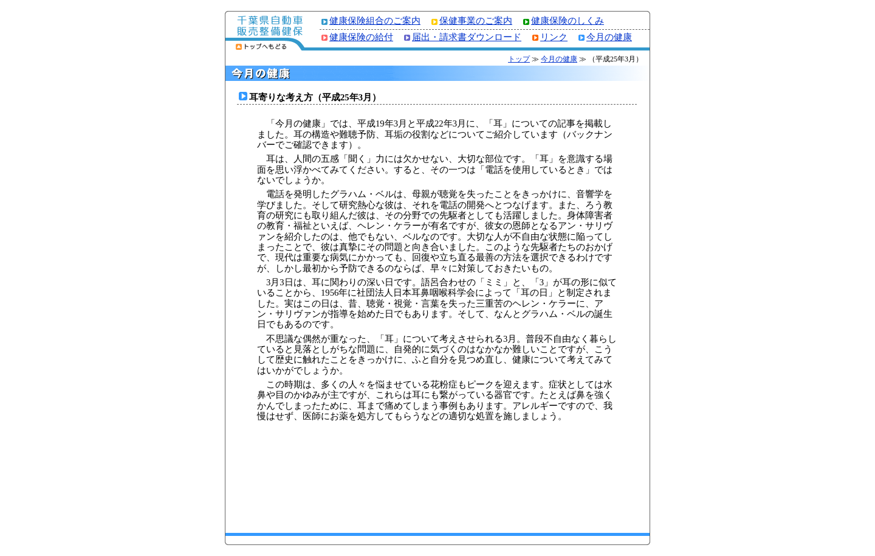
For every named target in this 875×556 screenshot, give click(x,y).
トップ (519, 59)
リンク (554, 37)
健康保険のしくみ (567, 21)
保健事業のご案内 (475, 21)
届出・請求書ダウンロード (466, 37)
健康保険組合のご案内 (374, 21)
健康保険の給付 (361, 37)
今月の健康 (609, 37)
